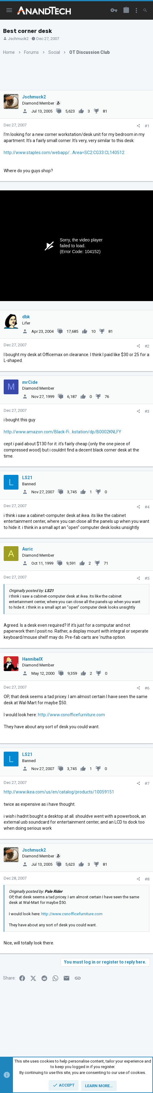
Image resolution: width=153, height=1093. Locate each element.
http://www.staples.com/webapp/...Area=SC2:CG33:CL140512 (64, 152)
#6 (147, 688)
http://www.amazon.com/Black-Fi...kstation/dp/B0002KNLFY (62, 431)
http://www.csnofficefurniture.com (71, 714)
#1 (147, 126)
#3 (147, 411)
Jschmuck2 (18, 38)
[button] (9, 10)
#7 (147, 783)
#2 (147, 346)
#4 (147, 507)
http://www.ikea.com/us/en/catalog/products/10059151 (59, 791)
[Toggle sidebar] (136, 10)
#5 (147, 578)
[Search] (145, 10)
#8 (147, 879)
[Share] (138, 126)
